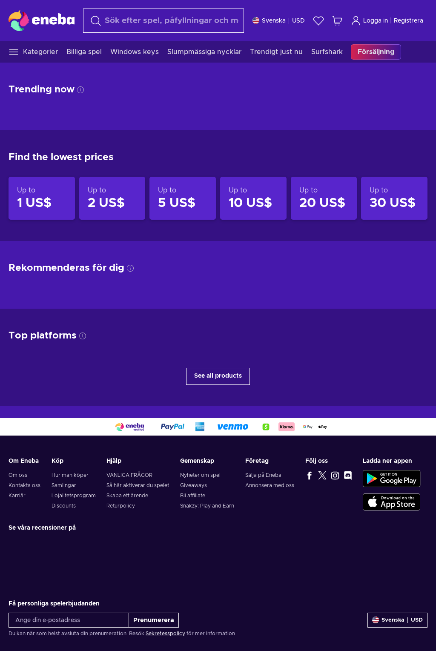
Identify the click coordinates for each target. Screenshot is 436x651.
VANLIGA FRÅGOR (129, 475)
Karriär (17, 495)
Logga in (369, 20)
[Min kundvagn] (337, 21)
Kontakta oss (24, 485)
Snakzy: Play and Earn (207, 505)
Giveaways (193, 485)
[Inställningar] (278, 20)
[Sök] (163, 20)
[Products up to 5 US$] (182, 198)
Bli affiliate (192, 495)
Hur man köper (70, 475)
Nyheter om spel (200, 475)
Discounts (64, 505)
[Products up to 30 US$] (394, 198)
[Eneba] (42, 20)
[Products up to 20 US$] (324, 198)
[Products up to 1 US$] (42, 198)
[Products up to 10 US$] (253, 198)
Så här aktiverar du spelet (137, 485)
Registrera (408, 21)
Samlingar (64, 485)
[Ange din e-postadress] (69, 620)
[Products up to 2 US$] (112, 198)
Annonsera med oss (269, 485)
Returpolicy (120, 505)
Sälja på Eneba (263, 475)
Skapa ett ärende (127, 495)
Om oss (18, 475)
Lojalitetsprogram (74, 495)
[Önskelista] (318, 21)
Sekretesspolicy (165, 633)
